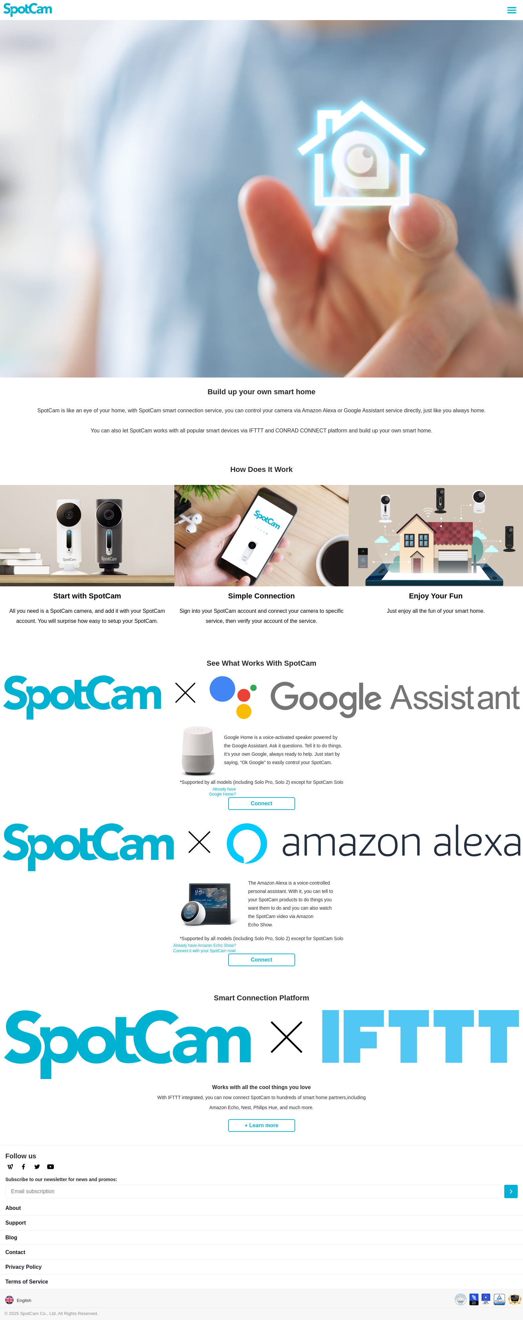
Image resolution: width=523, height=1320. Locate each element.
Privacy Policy (23, 1267)
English (17, 1300)
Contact (15, 1252)
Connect (261, 803)
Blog (11, 1237)
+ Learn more (261, 1125)
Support (15, 1223)
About (13, 1208)
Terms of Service (26, 1282)
